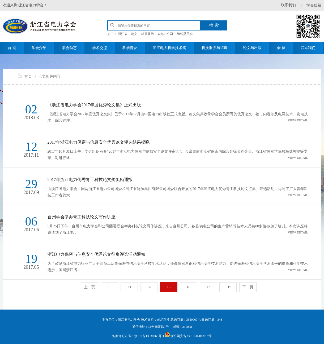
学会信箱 (313, 5)
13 (129, 287)
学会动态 (69, 48)
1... (109, 287)
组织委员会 (185, 34)
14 (149, 287)
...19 (228, 287)
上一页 (89, 287)
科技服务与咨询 (215, 48)
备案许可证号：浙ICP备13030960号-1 (138, 336)
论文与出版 (252, 48)
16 (188, 287)
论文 (134, 34)
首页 (28, 76)
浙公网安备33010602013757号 (191, 336)
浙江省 (122, 34)
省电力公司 (165, 34)
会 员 (281, 48)
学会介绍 (39, 48)
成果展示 (147, 34)
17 (208, 287)
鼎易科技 (163, 319)
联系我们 (288, 5)
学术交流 (99, 48)
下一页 (247, 287)
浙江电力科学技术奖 (169, 48)
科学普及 (129, 48)
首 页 (12, 48)
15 (168, 287)
